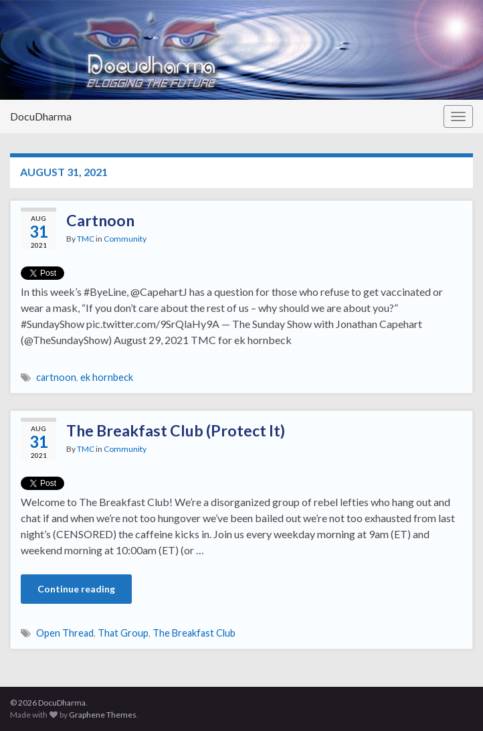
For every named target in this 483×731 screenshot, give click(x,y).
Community (125, 239)
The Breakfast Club (194, 633)
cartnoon (56, 377)
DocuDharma (41, 116)
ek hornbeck (106, 377)
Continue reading (76, 588)
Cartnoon (100, 220)
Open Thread (65, 633)
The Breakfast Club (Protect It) (175, 430)
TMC (85, 239)
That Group (123, 633)
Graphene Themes (102, 715)
